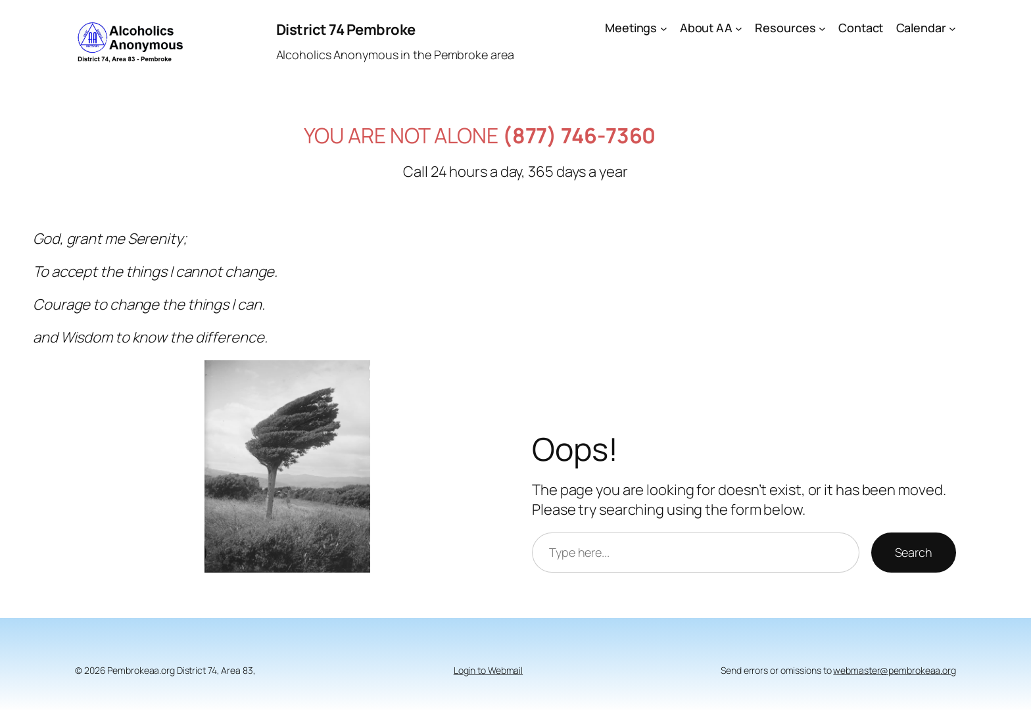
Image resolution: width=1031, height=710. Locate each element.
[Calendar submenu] (952, 28)
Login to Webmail (488, 670)
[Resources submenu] (822, 28)
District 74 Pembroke (346, 29)
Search (913, 552)
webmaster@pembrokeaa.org (894, 670)
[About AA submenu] (738, 28)
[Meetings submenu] (663, 28)
